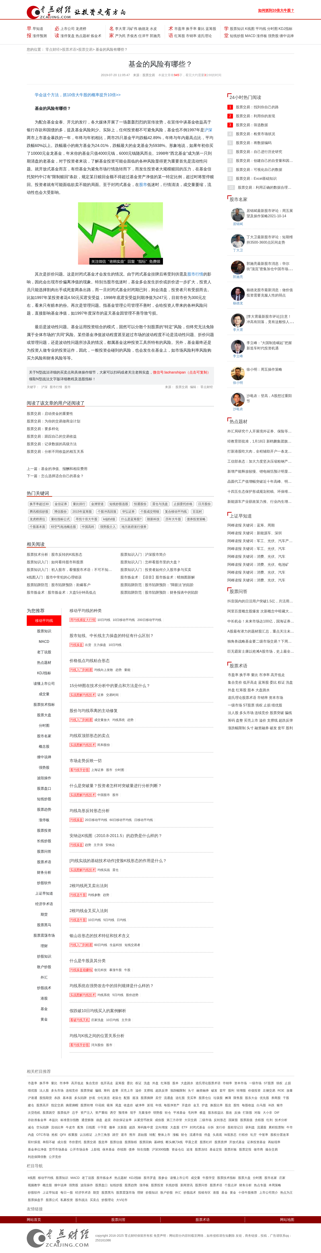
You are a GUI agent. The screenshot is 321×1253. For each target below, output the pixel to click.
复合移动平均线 (176, 511)
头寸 (250, 728)
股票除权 (131, 1142)
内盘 (31, 1134)
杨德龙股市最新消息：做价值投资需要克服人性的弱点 (270, 292)
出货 (88, 645)
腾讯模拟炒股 (39, 511)
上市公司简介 (268, 1192)
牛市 (289, 1127)
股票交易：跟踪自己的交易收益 (52, 436)
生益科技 (116, 945)
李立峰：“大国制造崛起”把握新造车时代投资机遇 (269, 345)
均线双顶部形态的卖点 (90, 735)
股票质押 (220, 1142)
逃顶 (135, 1098)
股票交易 (85, 49)
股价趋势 (132, 995)
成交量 (195, 1178)
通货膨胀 (87, 1120)
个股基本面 (37, 526)
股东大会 (251, 1098)
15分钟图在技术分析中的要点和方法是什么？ (110, 685)
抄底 (92, 1098)
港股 (216, 1192)
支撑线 (272, 720)
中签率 (263, 1134)
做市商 (258, 1149)
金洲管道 (97, 504)
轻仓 (168, 1112)
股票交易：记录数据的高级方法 (52, 444)
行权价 (243, 1134)
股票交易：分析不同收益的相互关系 (55, 451)
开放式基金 (237, 1142)
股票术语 (69, 49)
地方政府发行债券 (133, 526)
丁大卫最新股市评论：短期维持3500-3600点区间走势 (270, 239)
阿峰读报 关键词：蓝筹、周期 (251, 525)
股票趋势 (131, 1185)
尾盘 (118, 1105)
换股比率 (216, 1105)
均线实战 (103, 870)
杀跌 (57, 1098)
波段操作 (86, 1185)
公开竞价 (55, 1157)
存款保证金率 (122, 1120)
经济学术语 (83, 1192)
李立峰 (238, 356)
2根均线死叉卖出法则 (89, 885)
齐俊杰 (132, 36)
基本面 (67, 1098)
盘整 (239, 720)
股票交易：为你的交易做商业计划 (53, 421)
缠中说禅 (287, 36)
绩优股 (277, 705)
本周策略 (275, 1185)
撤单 (112, 1127)
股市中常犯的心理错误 (64, 577)
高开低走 (278, 675)
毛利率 (192, 1112)
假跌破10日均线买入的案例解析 (98, 1011)
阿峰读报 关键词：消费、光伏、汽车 (256, 556)
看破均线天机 (79, 1020)
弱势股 (158, 1112)
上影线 (95, 1149)
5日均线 (109, 920)
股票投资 (157, 1185)
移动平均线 (46, 1178)
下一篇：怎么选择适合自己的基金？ (55, 476)
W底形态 (230, 1134)
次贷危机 (34, 1112)
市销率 (191, 36)
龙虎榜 (81, 29)
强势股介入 (108, 526)
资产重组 (101, 1112)
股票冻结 (201, 1149)
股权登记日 (235, 1127)
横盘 (203, 1112)
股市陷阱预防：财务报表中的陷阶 (171, 592)
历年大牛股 (173, 519)
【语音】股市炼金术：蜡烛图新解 (168, 577)
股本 (251, 690)
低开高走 (250, 682)
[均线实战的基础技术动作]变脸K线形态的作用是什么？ (118, 860)
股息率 (103, 1142)
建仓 (31, 1105)
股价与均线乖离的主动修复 (94, 710)
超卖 (108, 1120)
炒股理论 (107, 1200)
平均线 (260, 29)
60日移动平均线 (121, 820)
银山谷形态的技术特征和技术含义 (100, 935)
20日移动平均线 (96, 820)
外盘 (231, 690)
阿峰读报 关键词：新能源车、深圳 (254, 533)
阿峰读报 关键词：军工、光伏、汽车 (256, 549)
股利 (289, 728)
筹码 (231, 720)
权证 (281, 682)
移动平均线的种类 (86, 610)
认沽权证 (86, 1134)
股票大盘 (244, 1178)
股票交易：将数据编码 (249, 143)
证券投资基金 (256, 1142)
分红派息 (103, 1098)
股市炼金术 (36, 592)
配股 (127, 1098)
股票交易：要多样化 (43, 429)
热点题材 (83, 36)
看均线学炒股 (79, 770)
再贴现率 (274, 1142)
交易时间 (112, 695)
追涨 (189, 1149)
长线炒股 (172, 1185)
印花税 (100, 1105)
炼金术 (96, 36)
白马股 (261, 1105)
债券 (132, 1149)
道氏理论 (205, 36)
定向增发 (161, 1127)
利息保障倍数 (37, 1157)
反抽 (237, 1112)
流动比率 (57, 1127)
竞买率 (191, 1098)
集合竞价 (235, 682)
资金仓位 (178, 1149)
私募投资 (66, 1200)
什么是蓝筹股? (131, 519)
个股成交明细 (149, 511)
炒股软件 (34, 1192)
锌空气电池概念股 (63, 526)
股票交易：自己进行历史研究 (254, 152)
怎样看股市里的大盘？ (163, 562)
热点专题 (260, 1185)
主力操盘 (100, 645)
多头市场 (246, 713)
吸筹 (110, 1105)
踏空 (115, 1134)
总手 (75, 1112)
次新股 (122, 1127)
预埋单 (123, 1112)
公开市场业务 (79, 1149)
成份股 (159, 1120)
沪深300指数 (160, 1149)
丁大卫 (238, 250)
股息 (228, 1105)
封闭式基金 (197, 1127)
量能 (127, 670)
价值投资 (254, 1090)
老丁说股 (88, 1178)
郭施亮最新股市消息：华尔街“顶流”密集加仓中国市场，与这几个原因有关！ (269, 269)
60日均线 (100, 945)
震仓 (115, 870)
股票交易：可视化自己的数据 (254, 169)
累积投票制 (276, 1127)
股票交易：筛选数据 (247, 125)
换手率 (191, 29)
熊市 (132, 1134)
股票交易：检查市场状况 (251, 134)
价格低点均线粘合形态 (90, 660)
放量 (289, 1090)
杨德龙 (143, 29)
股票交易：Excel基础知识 (252, 178)
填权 (259, 705)
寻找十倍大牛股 (86, 519)
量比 (201, 29)
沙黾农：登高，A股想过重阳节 (269, 398)
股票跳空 (49, 1112)
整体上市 (164, 1134)
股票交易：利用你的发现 (251, 116)
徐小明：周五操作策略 (264, 369)
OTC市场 (42, 1134)
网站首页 (34, 1220)
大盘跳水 (262, 690)
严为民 (120, 36)
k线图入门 (35, 577)
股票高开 (42, 1105)
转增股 (241, 1090)
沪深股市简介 (155, 554)
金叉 (196, 1105)
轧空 (253, 1134)
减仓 (31, 1127)
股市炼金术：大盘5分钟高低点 (72, 592)
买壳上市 (251, 720)
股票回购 (145, 1142)
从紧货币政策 (143, 1120)
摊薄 (228, 1098)
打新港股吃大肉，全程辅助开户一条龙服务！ (263, 451)
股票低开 (63, 1112)
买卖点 (94, 1200)
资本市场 (276, 698)
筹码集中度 (145, 1127)
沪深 (208, 130)
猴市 (280, 1105)
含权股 (259, 1120)
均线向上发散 (103, 670)
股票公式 (52, 1200)
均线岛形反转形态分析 (90, 810)
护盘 (205, 1105)
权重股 (73, 1134)
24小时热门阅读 (245, 97)
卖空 (158, 1098)
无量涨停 (144, 1112)
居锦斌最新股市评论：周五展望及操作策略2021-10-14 (270, 213)
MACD (250, 36)
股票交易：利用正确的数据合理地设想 (262, 187)
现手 (133, 1112)
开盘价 (186, 1105)
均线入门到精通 (81, 670)
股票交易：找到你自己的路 (253, 107)
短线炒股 (237, 36)
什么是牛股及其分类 (88, 961)
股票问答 (238, 591)
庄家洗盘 (97, 1020)
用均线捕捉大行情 (82, 620)
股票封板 (230, 1149)
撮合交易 (271, 1149)
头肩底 (217, 1134)
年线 (158, 1105)
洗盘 (289, 682)
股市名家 (238, 199)
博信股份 (60, 511)
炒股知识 (152, 1192)
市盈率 (179, 29)
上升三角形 (102, 1134)
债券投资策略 (196, 519)
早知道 (38, 29)
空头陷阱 (42, 1127)
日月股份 (204, 504)
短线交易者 (132, 945)
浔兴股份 (97, 1045)
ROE (281, 1090)
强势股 (273, 36)
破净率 (140, 1105)
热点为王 (286, 1192)
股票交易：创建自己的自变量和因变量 (261, 161)
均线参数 (94, 895)
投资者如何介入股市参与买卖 (168, 570)
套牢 (281, 728)
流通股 (261, 1127)
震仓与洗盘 (160, 504)
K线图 (250, 29)
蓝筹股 (211, 29)
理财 (140, 1192)
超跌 (132, 1127)
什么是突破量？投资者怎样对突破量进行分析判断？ (116, 785)
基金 (224, 1192)
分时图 (272, 29)
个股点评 (230, 1185)
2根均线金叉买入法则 (89, 910)
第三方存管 (174, 1120)
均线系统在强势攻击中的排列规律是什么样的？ (112, 986)
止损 (267, 705)
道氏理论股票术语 (242, 698)
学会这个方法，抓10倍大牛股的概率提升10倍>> (78, 95)
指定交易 (57, 1105)
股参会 (163, 1178)
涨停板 (261, 36)
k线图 (32, 1178)
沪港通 (32, 1098)
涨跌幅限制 (237, 728)
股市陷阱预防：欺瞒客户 (71, 585)
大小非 (267, 1112)
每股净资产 (171, 1105)
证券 (100, 695)
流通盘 (168, 1098)
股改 (229, 1112)
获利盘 (250, 1127)
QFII (63, 1134)
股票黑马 (107, 1192)
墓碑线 (158, 1142)
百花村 (197, 511)
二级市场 (205, 1120)
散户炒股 (166, 1192)
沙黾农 (238, 409)
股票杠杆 (206, 1142)
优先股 (264, 1098)
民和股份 (103, 745)
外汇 (178, 1192)
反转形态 (220, 1120)
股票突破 (277, 713)
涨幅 (176, 1134)
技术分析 (281, 1120)
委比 (273, 682)
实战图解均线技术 (82, 695)
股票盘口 (101, 1185)
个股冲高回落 (107, 511)
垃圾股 (218, 1098)
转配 (152, 1134)
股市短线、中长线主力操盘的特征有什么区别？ (112, 635)
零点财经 (52, 49)
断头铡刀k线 (174, 1142)
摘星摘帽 (72, 1105)
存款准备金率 (37, 1120)
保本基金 (108, 1149)
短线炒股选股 (118, 504)
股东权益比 (216, 1112)
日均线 (121, 920)
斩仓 (184, 1134)
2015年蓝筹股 (82, 511)
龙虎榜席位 (37, 519)
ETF (184, 1127)
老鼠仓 (116, 1098)
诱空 (113, 1112)
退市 (124, 1134)
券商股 (276, 1098)
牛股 (127, 970)
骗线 (288, 713)
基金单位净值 (37, 1149)
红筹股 (179, 36)
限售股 (238, 1098)
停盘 (207, 1134)
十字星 (102, 1127)
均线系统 (118, 720)
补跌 (271, 1105)
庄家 (282, 1178)
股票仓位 (205, 1098)
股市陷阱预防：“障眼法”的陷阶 (169, 585)
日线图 (90, 1127)
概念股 (47, 1185)
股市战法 (81, 1200)
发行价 (220, 1127)
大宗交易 (190, 1120)
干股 (286, 1098)
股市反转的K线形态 (66, 554)
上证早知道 (241, 516)
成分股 (62, 1142)
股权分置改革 (279, 1134)
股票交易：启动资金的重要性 (50, 414)
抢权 (54, 1134)
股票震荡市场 (125, 1192)
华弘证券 (128, 511)
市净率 (264, 675)
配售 (80, 1127)
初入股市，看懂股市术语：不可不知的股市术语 (88, 570)
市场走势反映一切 (86, 760)
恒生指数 (143, 1149)
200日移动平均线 (149, 620)
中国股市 (103, 795)
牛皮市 (70, 1127)
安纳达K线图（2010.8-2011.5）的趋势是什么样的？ (116, 835)
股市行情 (195, 274)
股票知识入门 (37, 562)
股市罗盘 (150, 1178)
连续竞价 (262, 713)
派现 (150, 1105)
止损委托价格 (183, 504)
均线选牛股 (78, 895)
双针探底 (34, 1142)
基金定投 (216, 1149)
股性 (236, 1105)
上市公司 (67, 29)
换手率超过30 (39, 504)
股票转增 (86, 1105)
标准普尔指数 (69, 1120)
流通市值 (195, 1134)
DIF (277, 1112)
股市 (143, 184)
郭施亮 (155, 36)
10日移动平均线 (124, 620)
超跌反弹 (286, 720)
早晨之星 (191, 1142)
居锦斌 (238, 224)
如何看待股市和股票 (67, 562)
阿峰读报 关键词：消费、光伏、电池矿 (258, 564)
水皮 (153, 29)
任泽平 (143, 36)
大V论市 (122, 1200)
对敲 (257, 1112)
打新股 (247, 1112)
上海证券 (97, 770)
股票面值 (246, 1120)
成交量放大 (102, 720)
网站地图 (287, 1220)
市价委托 (75, 1142)
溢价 (262, 720)
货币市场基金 (58, 1149)
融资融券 (262, 728)
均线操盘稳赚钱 (81, 970)
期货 (96, 1192)
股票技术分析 (37, 554)
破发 (273, 728)
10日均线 (103, 620)
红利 (269, 1120)
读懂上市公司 (179, 1178)
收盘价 (128, 1105)
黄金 (233, 1192)
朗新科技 (153, 519)
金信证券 (61, 504)
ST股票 (249, 705)
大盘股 (174, 1127)
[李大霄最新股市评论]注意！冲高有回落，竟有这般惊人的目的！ (270, 322)
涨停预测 (40, 36)
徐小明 (238, 382)
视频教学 (34, 1185)
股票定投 (245, 1149)
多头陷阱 (80, 1098)
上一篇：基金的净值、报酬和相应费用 (57, 469)
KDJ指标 (285, 29)
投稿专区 (204, 1192)
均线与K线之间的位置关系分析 (97, 1036)
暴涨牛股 (115, 970)
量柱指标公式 (60, 519)
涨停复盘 (67, 36)
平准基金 (179, 1112)
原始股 (142, 1134)
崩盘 (99, 1120)
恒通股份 (140, 504)
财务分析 (245, 1185)
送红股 (180, 1098)
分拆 (211, 1127)
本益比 (53, 1120)
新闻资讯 (186, 1185)
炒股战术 (189, 1192)
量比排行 (79, 504)
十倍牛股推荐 (247, 1192)
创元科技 (100, 970)
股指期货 (45, 1098)
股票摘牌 (147, 1098)
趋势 (118, 670)
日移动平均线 (143, 820)
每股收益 (248, 1105)
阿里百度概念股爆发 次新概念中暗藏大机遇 (261, 611)
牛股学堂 (208, 1178)
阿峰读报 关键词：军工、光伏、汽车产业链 (261, 541)
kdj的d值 (109, 519)
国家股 (233, 1120)
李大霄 (120, 29)
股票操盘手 (35, 1200)
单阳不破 (49, 1142)
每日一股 (66, 1192)
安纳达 (110, 845)
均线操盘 (76, 645)
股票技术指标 (226, 1178)
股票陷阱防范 (37, 585)
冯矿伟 (132, 29)
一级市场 (235, 705)
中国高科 (88, 526)
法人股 (233, 713)
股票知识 (237, 29)
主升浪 (98, 845)
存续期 (121, 1149)
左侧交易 (269, 1090)
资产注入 (86, 1112)
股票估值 (116, 1142)
